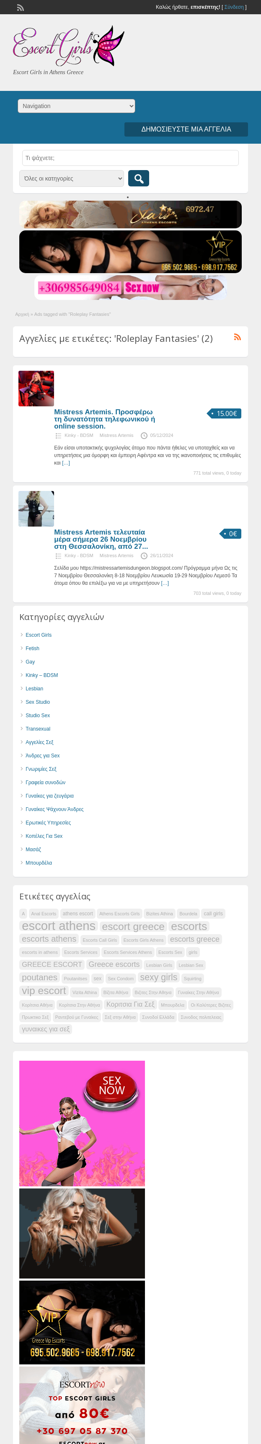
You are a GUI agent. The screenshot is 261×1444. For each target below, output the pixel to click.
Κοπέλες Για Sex (44, 836)
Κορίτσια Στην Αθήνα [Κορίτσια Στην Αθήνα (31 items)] (79, 1004)
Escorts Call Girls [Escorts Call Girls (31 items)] (100, 940)
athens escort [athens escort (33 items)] (78, 914)
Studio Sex (38, 715)
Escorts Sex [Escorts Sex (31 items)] (170, 952)
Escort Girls (39, 635)
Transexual (38, 729)
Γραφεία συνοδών (45, 782)
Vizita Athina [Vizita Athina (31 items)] (84, 992)
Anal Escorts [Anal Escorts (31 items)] (44, 913)
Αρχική (22, 314)
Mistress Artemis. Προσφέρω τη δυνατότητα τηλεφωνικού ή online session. (104, 419)
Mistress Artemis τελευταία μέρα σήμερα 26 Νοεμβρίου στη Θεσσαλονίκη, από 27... (101, 539)
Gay (30, 662)
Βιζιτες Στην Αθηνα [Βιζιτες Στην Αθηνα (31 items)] (153, 992)
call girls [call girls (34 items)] (213, 914)
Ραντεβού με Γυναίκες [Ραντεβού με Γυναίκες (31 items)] (76, 1017)
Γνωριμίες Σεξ (41, 769)
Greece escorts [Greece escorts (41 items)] (114, 964)
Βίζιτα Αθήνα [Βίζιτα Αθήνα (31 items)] (115, 992)
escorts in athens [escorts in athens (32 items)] (40, 952)
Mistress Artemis (117, 435)
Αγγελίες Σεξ (39, 742)
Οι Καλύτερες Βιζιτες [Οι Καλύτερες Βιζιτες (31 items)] (211, 1004)
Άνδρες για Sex (42, 756)
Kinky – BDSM (42, 675)
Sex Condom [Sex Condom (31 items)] (121, 978)
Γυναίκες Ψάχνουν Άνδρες (54, 809)
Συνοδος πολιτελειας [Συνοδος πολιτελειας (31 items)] (201, 1017)
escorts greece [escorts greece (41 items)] (195, 939)
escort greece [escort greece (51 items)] (133, 927)
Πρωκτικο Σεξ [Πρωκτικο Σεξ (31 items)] (35, 1017)
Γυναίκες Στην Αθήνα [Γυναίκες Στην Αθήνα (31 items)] (198, 992)
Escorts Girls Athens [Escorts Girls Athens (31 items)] (144, 940)
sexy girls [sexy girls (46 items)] (159, 977)
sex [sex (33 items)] (98, 979)
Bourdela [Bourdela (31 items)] (188, 913)
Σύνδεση (234, 7)
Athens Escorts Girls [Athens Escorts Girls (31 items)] (119, 913)
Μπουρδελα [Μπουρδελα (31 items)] (172, 1004)
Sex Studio (38, 702)
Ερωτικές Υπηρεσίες (48, 823)
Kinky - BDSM (79, 435)
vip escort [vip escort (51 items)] (44, 991)
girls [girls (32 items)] (193, 952)
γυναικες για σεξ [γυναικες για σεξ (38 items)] (46, 1029)
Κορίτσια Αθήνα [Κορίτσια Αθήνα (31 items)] (37, 1004)
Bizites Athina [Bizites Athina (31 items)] (159, 913)
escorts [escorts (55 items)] (189, 926)
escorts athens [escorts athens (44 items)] (49, 938)
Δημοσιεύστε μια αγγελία (186, 129)
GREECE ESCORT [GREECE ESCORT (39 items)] (52, 965)
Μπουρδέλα (39, 863)
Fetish (32, 648)
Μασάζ (33, 849)
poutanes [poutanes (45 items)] (39, 977)
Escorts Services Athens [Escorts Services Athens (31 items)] (128, 952)
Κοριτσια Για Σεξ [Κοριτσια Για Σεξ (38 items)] (130, 1004)
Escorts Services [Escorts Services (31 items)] (80, 952)
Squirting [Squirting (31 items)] (193, 978)
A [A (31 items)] (23, 913)
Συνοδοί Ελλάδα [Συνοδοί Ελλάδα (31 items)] (158, 1017)
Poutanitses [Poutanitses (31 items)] (76, 978)
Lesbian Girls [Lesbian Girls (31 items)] (159, 965)
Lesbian (34, 689)
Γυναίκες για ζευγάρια (50, 796)
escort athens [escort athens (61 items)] (59, 926)
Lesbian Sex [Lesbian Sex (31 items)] (191, 965)
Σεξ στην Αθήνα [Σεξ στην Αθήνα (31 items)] (120, 1017)
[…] (66, 463)
